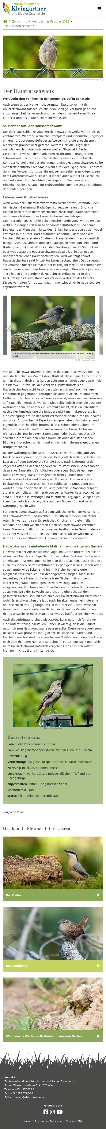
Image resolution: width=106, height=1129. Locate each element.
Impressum (41, 1121)
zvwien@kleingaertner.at (29, 1097)
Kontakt (28, 1121)
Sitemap (70, 1121)
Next (97, 328)
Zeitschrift (19, 21)
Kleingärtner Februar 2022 (50, 21)
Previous (8, 328)
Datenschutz (57, 1121)
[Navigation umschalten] (99, 9)
